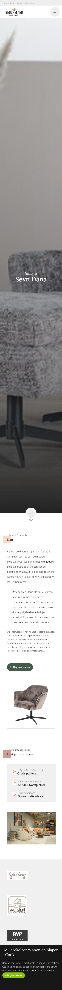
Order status (9, 2)
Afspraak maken (22, 667)
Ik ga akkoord (15, 975)
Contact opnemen (25, 2)
